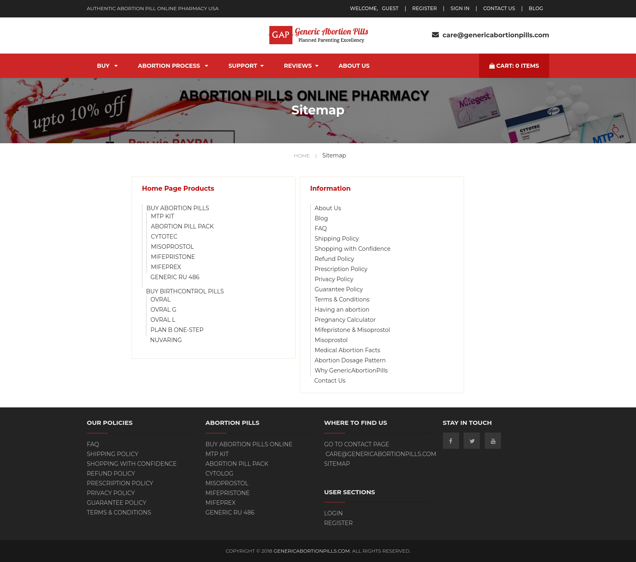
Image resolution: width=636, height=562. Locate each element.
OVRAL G (163, 309)
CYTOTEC (164, 236)
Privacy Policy (334, 279)
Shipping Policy (337, 238)
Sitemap (337, 463)
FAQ (321, 228)
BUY (107, 65)
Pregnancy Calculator (345, 319)
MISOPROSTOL (172, 246)
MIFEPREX (166, 267)
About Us (354, 65)
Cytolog (220, 473)
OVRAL (160, 299)
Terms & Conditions (342, 299)
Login (333, 513)
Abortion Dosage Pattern (350, 360)
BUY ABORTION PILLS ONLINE (249, 444)
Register (338, 523)
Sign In (460, 8)
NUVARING (166, 340)
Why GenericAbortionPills (351, 370)
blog (536, 8)
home (305, 156)
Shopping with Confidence (353, 248)
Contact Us (499, 8)
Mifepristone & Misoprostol (352, 330)
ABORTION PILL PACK (182, 226)
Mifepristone (228, 493)
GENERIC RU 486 (175, 277)
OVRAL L (162, 319)
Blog (321, 218)
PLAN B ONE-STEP (177, 330)
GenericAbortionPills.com (311, 551)
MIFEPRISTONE (173, 257)
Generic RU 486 (230, 512)
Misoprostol (331, 340)
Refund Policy (334, 259)
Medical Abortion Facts (347, 350)
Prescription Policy (341, 269)
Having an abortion (342, 309)
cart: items (514, 65)
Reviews (301, 65)
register (424, 8)
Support (246, 65)
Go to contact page (356, 444)
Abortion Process (173, 65)
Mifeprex (221, 502)
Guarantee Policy (339, 289)
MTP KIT (162, 216)
